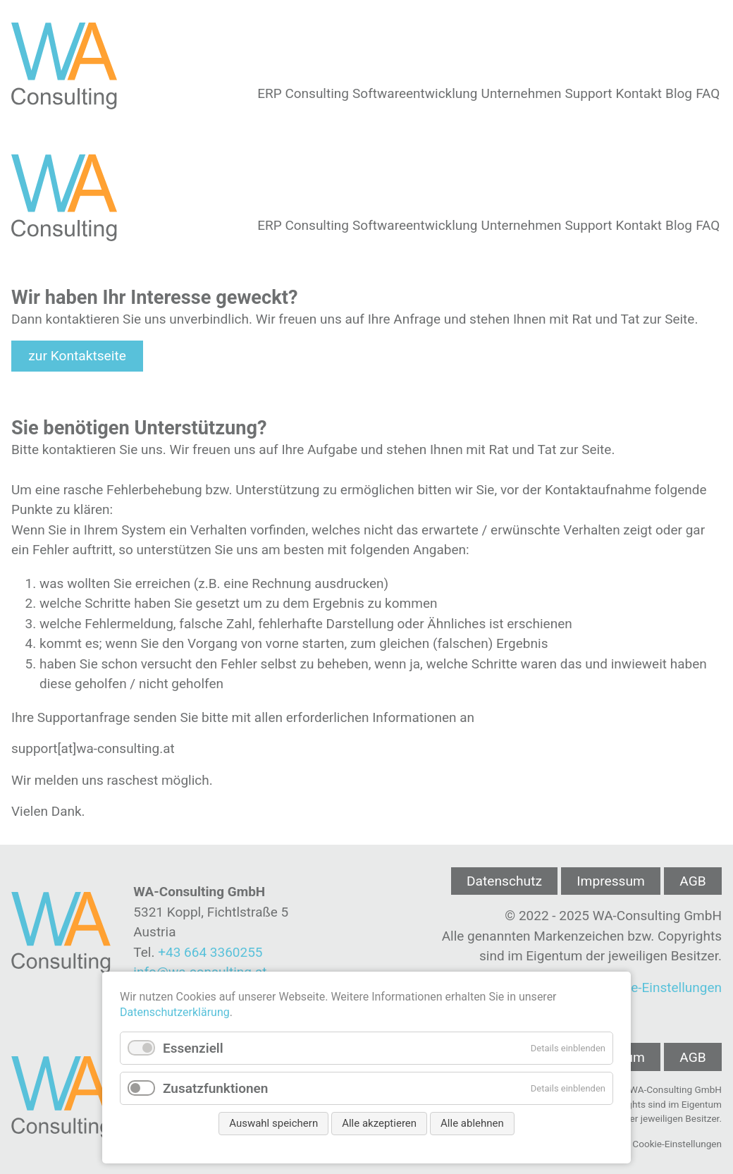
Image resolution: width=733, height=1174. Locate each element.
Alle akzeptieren (379, 1123)
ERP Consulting (303, 93)
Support (588, 93)
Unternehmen (521, 93)
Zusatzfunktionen (215, 1088)
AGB (692, 881)
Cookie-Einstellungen (659, 987)
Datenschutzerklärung (175, 1012)
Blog (678, 93)
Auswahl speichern (273, 1123)
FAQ (708, 93)
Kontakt (639, 93)
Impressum (611, 881)
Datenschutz (504, 881)
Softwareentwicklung (414, 93)
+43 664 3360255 (210, 952)
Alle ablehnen (472, 1123)
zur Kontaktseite (77, 356)
